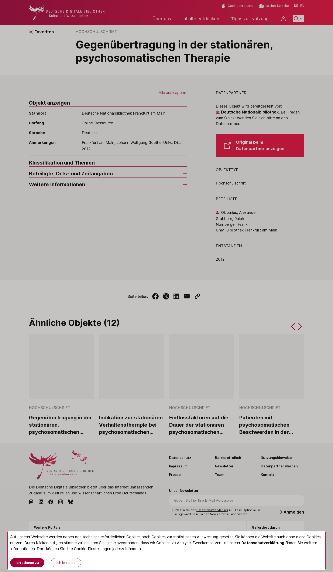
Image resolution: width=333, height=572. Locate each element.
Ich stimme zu (27, 563)
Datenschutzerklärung (262, 543)
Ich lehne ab (66, 563)
